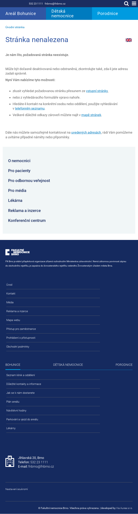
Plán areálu (12, 401)
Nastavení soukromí (16, 489)
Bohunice (12, 364)
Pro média (17, 190)
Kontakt (10, 293)
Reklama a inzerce (24, 210)
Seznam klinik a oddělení (20, 375)
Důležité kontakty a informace (23, 384)
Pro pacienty (19, 170)
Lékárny (11, 428)
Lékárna (15, 200)
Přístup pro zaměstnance (21, 329)
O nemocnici (19, 161)
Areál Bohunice (20, 13)
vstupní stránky (97, 91)
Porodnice (107, 13)
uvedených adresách (86, 132)
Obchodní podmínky (17, 346)
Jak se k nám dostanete (20, 392)
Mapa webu (13, 320)
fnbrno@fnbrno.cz (55, 3)
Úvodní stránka (15, 27)
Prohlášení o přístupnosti (20, 337)
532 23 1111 (36, 3)
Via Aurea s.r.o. (124, 508)
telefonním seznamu (30, 108)
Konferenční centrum (27, 220)
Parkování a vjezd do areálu (22, 419)
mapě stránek (91, 115)
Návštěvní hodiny (16, 410)
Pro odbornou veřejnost (29, 180)
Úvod (9, 284)
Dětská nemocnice (62, 13)
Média (10, 302)
